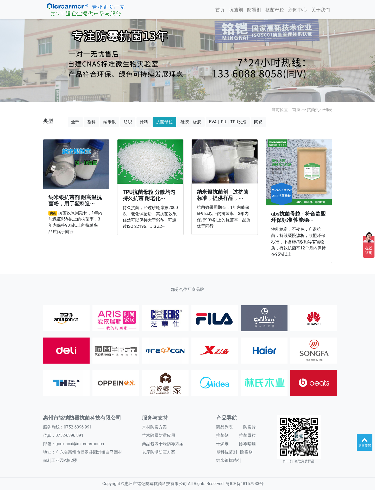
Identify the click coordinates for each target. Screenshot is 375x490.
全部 (75, 121)
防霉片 (249, 427)
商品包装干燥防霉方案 (163, 443)
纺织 (128, 121)
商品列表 (224, 427)
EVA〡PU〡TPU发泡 (228, 121)
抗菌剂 (236, 10)
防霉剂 (254, 10)
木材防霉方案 (154, 427)
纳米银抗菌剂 (228, 460)
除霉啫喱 (247, 443)
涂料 (144, 121)
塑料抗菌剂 (226, 452)
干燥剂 (222, 443)
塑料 (91, 121)
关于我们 (320, 10)
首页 (220, 10)
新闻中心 (297, 10)
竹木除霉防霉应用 (158, 435)
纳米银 (109, 121)
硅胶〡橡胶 (190, 121)
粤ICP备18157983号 (245, 483)
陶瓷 (258, 121)
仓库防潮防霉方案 (158, 452)
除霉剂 (246, 452)
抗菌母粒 (274, 10)
